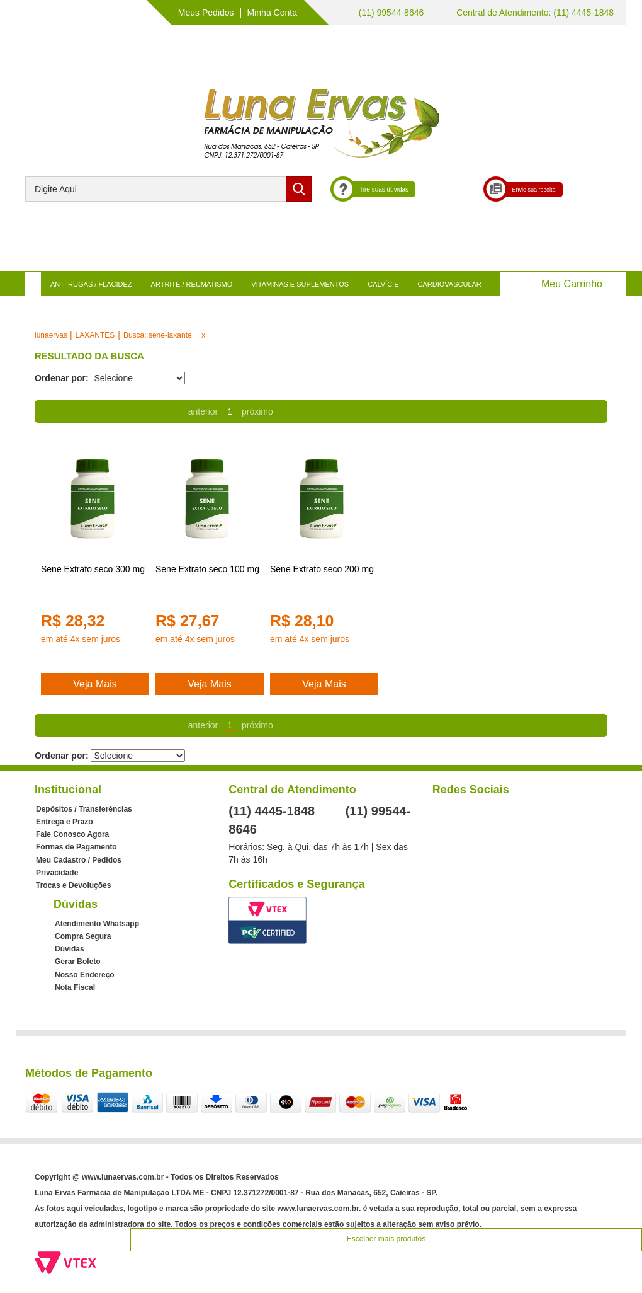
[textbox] (168, 189)
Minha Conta (272, 13)
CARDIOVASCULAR (450, 284)
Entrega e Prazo (64, 821)
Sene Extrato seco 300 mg (93, 569)
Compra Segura (83, 936)
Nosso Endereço (85, 974)
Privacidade (57, 872)
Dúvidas (69, 949)
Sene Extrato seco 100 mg (207, 569)
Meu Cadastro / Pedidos (78, 860)
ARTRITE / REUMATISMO (192, 284)
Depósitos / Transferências (84, 809)
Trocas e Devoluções (73, 885)
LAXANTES (95, 335)
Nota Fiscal (75, 987)
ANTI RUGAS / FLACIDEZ (91, 284)
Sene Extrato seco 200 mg (322, 569)
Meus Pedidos (206, 13)
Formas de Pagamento (76, 846)
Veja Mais (94, 684)
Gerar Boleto (78, 961)
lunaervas (51, 335)
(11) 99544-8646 (390, 13)
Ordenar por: (62, 378)
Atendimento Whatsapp (97, 923)
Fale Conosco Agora (72, 834)
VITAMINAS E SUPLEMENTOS (300, 284)
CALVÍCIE (383, 284)
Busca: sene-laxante (157, 335)
